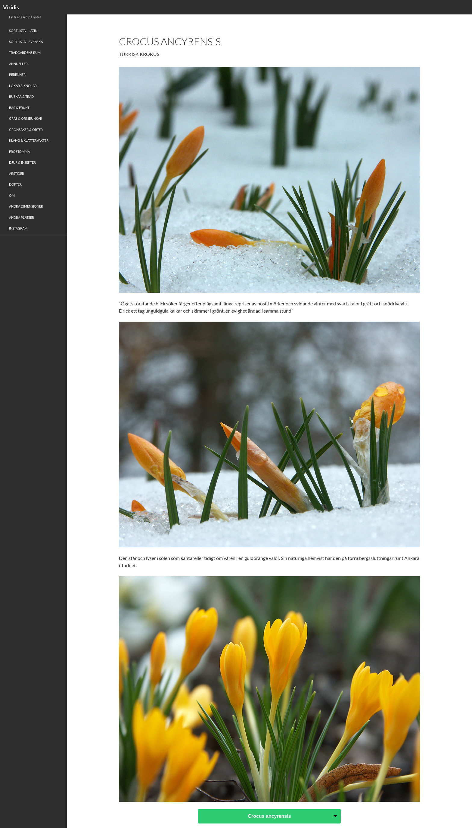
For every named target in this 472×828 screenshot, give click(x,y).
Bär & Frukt (19, 108)
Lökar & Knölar (23, 86)
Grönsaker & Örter (26, 129)
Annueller (18, 64)
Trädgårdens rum (25, 52)
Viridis (11, 7)
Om (12, 195)
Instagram (18, 228)
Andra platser (21, 217)
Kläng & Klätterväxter (28, 140)
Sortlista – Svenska (26, 42)
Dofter (15, 184)
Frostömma (19, 151)
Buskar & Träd (21, 96)
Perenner (17, 74)
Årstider (16, 173)
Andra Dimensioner (26, 206)
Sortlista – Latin (23, 30)
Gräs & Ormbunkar (25, 118)
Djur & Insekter (22, 162)
